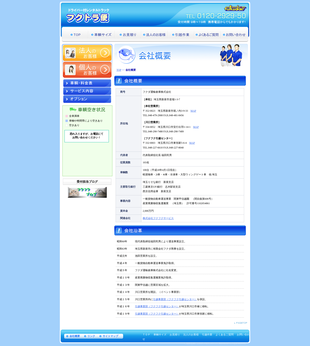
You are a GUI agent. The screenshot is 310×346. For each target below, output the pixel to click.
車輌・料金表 (87, 83)
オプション (87, 99)
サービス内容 (87, 91)
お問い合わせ (234, 34)
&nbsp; (87, 151)
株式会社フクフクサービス (158, 218)
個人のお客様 (87, 70)
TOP (75, 34)
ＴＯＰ (146, 334)
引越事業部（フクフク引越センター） (175, 299)
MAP (193, 110)
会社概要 (75, 336)
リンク (91, 336)
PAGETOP (240, 323)
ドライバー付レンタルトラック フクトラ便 (88, 15)
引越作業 (181, 34)
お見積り (128, 34)
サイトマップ (110, 336)
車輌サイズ (101, 34)
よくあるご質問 (207, 34)
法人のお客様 (154, 34)
